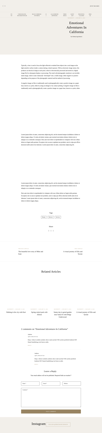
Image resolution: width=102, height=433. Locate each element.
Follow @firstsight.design (58, 424)
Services (58, 217)
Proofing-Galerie (81, 15)
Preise (90, 15)
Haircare (51, 217)
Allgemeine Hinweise (54, 15)
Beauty (43, 217)
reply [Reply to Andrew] (29, 345)
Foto (11, 15)
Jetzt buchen (93, 6)
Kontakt (72, 15)
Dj (46, 15)
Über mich (64, 15)
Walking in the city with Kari (16, 312)
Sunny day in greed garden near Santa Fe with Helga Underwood (63, 314)
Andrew (30, 334)
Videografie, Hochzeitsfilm (22, 15)
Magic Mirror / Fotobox (37, 15)
